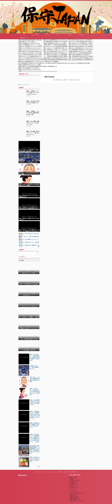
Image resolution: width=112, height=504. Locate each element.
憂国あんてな (73, 494)
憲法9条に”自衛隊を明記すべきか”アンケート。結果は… (55, 43)
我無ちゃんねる (74, 495)
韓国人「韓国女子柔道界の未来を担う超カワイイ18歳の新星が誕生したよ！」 (81, 56)
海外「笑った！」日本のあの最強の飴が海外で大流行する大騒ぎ (81, 41)
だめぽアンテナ (74, 486)
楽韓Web (72, 482)
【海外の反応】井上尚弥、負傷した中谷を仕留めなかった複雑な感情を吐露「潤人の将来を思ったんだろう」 (56, 52)
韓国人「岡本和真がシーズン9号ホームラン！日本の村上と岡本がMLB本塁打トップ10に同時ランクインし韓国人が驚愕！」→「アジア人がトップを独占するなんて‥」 (56, 49)
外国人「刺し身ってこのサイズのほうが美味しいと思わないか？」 (81, 44)
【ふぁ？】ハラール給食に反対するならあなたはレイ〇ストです (30, 57)
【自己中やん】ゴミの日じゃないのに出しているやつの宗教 (30, 59)
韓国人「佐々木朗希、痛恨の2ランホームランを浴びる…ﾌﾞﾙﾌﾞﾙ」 (32, 123)
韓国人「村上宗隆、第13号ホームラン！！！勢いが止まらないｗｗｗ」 (33, 133)
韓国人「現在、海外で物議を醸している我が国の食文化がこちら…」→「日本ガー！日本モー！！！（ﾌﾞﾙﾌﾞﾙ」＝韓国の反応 (81, 59)
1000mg (69, 34)
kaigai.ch (72, 485)
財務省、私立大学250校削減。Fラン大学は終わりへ (79, 54)
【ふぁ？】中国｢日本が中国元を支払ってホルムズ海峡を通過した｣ (30, 54)
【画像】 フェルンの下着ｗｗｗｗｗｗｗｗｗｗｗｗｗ (29, 48)
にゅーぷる (46, 34)
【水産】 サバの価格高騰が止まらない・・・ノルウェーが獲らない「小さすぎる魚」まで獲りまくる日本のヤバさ (30, 44)
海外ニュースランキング (23, 84)
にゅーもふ (58, 34)
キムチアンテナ (35, 34)
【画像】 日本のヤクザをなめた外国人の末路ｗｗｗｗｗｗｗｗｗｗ (30, 51)
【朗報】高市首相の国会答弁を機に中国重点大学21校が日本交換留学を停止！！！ (56, 59)
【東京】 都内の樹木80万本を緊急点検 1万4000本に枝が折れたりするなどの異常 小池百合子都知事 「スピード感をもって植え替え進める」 (30, 39)
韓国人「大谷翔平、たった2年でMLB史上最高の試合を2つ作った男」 (32, 113)
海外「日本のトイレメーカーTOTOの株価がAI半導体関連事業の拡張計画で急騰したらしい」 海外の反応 (56, 46)
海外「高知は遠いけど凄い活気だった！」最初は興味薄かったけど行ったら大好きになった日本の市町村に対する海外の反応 (56, 54)
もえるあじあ (81, 34)
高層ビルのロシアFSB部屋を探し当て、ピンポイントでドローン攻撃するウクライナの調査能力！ (56, 39)
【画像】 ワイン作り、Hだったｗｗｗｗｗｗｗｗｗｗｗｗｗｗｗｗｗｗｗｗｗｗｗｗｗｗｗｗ (30, 49)
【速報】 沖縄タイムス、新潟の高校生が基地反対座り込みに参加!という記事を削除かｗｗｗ (56, 44)
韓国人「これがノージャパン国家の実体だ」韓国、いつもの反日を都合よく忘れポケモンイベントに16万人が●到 (56, 48)
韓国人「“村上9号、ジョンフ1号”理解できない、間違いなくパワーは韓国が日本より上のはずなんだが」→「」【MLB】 (81, 43)
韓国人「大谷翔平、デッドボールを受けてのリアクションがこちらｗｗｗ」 (32, 93)
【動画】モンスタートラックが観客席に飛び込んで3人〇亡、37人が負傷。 (30, 56)
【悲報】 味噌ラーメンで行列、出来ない (26, 41)
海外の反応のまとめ (75, 497)
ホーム (23, 34)
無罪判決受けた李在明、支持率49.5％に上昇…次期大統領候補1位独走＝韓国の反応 (81, 46)
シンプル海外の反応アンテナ (77, 492)
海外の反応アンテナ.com (76, 500)
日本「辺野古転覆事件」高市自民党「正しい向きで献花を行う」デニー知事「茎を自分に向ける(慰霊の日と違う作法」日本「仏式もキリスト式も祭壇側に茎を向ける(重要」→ (56, 41)
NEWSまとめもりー (75, 479)
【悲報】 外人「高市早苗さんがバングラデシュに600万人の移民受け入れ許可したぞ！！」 (30, 46)
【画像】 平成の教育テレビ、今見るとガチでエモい (29, 43)
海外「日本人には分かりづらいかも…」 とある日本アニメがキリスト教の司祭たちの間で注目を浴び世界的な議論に (81, 39)
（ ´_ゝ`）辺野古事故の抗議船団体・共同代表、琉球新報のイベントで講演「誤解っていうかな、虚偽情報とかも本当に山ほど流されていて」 (56, 56)
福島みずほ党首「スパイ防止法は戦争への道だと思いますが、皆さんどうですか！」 (56, 57)
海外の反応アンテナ (24, 37)
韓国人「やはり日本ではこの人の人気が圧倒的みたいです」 (81, 57)
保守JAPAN (22, 475)
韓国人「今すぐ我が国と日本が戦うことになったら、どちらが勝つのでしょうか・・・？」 (56, 51)
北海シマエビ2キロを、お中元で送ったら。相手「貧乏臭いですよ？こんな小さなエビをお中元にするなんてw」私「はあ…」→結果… (30, 52)
